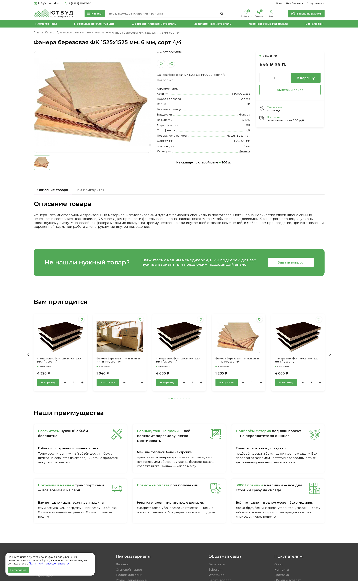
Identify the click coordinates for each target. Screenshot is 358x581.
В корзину (306, 78)
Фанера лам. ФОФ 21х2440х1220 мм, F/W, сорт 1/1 (178, 360)
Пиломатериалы (45, 23)
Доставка (281, 575)
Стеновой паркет (129, 569)
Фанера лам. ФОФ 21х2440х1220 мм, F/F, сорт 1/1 (59, 360)
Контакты (281, 569)
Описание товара (52, 190)
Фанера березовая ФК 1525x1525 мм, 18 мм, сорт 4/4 (119, 360)
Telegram (216, 569)
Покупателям (316, 3)
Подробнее (165, 80)
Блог (279, 3)
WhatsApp (217, 575)
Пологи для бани (129, 575)
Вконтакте (217, 564)
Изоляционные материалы (212, 23)
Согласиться (18, 569)
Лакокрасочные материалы (268, 23)
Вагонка (122, 564)
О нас (278, 564)
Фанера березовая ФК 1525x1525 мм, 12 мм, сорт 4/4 (237, 360)
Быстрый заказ (290, 90)
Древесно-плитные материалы (154, 23)
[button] (28, 354)
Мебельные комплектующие (94, 23)
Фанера (244, 151)
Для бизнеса (294, 3)
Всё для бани (314, 23)
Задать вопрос (291, 262)
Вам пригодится (89, 190)
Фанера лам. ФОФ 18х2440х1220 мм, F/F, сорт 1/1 (297, 360)
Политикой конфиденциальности (51, 563)
